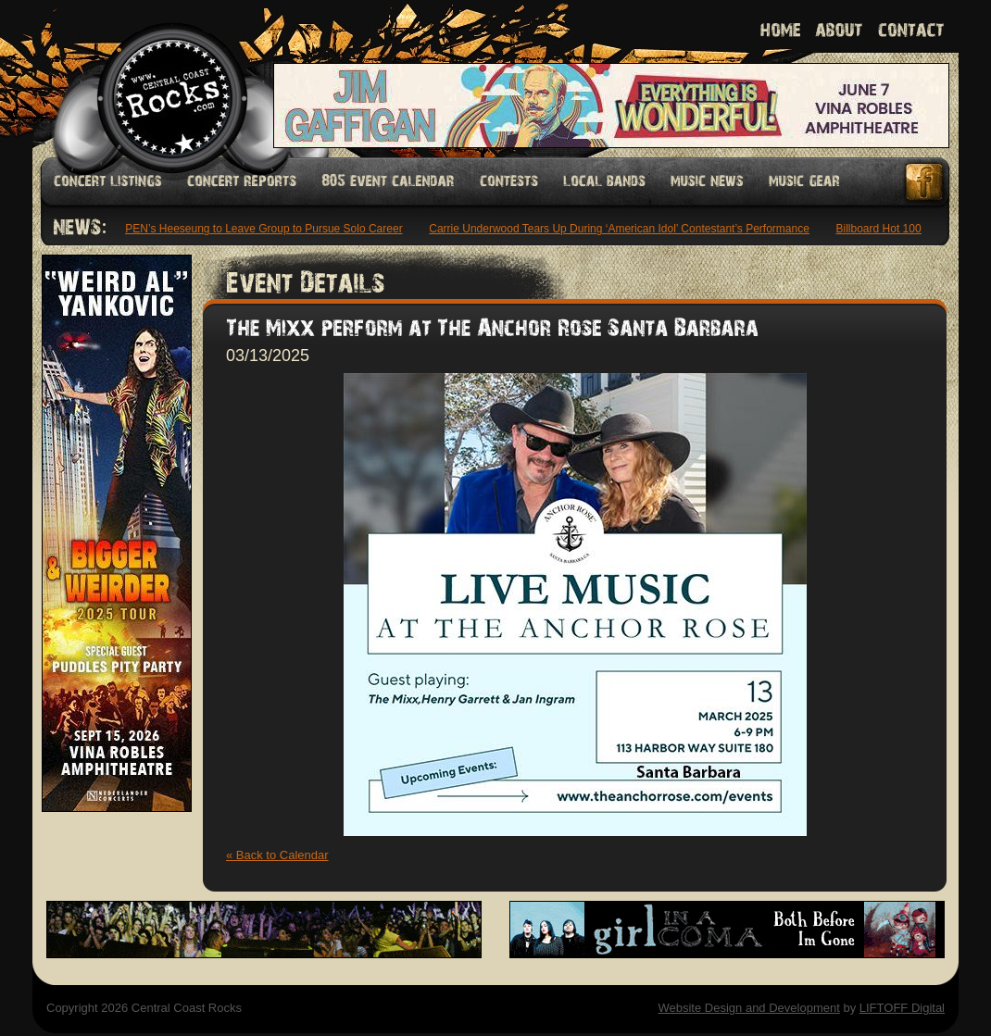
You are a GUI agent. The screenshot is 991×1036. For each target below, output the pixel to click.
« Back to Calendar (277, 855)
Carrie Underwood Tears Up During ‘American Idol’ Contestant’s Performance (623, 228)
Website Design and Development (748, 1008)
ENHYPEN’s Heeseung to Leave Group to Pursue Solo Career (252, 228)
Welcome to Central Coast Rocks (150, 78)
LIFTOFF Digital (902, 1008)
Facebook (925, 181)
